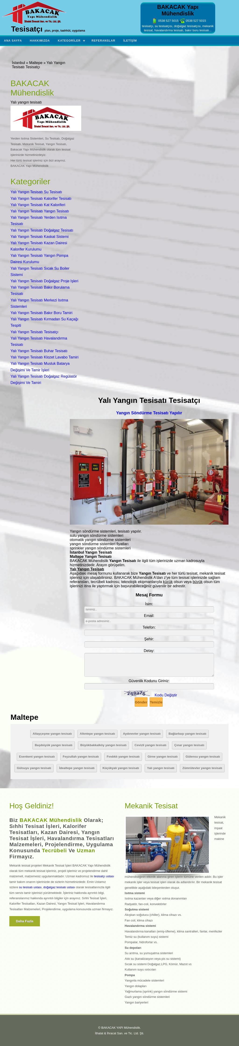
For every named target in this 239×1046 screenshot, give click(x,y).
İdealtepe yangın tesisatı (77, 768)
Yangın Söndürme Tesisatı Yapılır (149, 413)
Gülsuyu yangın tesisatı (34, 768)
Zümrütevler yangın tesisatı (202, 768)
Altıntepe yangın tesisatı (97, 733)
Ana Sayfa (13, 40)
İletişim (130, 40)
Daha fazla (24, 921)
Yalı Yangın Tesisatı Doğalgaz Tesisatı (42, 230)
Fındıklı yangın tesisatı (123, 756)
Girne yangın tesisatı (163, 756)
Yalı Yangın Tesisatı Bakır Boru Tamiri (41, 313)
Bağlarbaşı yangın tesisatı (187, 733)
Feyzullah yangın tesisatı (81, 756)
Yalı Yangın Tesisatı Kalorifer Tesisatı (41, 199)
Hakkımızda (40, 40)
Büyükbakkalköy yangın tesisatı (103, 745)
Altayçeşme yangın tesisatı (52, 733)
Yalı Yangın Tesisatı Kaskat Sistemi (40, 237)
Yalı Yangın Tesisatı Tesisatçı (34, 332)
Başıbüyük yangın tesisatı (53, 745)
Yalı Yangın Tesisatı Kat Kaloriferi (38, 205)
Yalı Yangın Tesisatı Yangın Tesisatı (40, 211)
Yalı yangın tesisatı (160, 768)
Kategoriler (69, 40)
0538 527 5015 (165, 20)
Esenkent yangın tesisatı (37, 756)
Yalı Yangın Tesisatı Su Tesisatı (36, 192)
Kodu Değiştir (166, 695)
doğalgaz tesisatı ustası (59, 887)
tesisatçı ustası (104, 876)
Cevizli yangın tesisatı (150, 745)
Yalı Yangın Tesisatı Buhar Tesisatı (39, 351)
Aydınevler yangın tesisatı (142, 733)
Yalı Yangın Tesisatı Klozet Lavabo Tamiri (44, 357)
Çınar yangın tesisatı (189, 745)
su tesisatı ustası (30, 887)
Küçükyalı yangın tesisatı (120, 768)
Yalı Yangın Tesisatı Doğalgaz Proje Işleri (44, 281)
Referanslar (103, 40)
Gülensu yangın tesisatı (203, 756)
